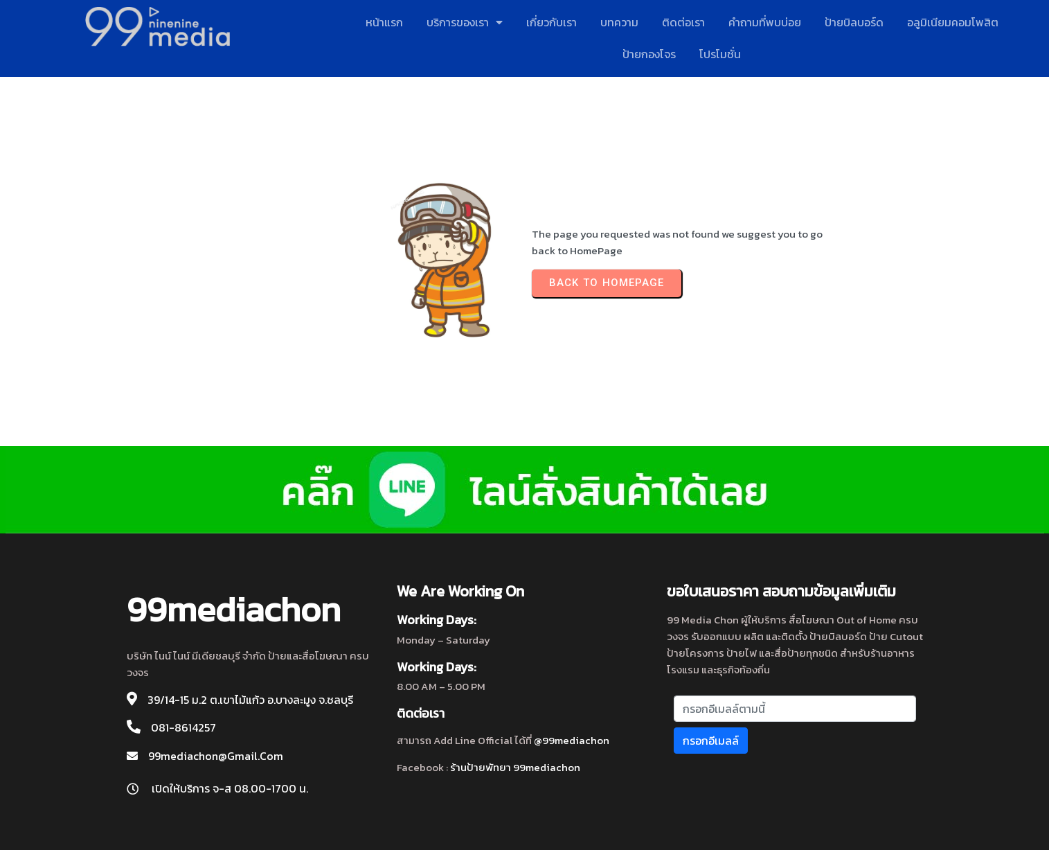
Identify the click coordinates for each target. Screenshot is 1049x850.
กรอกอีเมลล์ (711, 740)
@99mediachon (571, 740)
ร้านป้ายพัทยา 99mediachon (515, 767)
